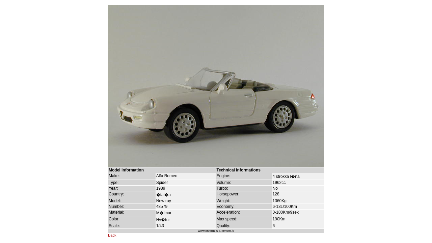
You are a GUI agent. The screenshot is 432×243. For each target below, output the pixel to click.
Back (112, 235)
